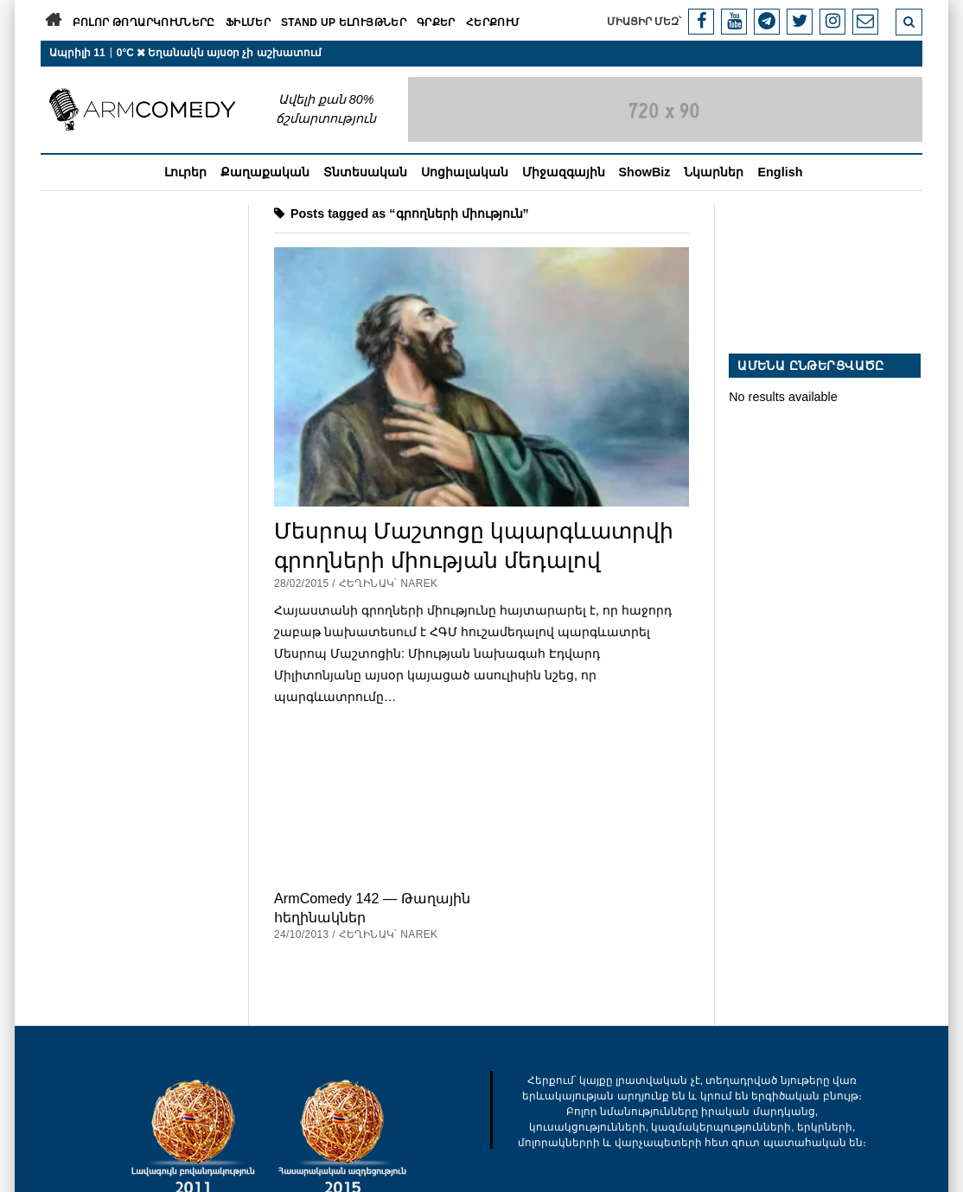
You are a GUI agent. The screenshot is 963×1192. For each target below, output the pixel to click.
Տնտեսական (365, 172)
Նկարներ (713, 172)
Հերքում (493, 22)
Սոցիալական (464, 172)
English (779, 172)
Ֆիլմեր (248, 22)
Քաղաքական (264, 172)
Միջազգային (563, 172)
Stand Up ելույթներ (343, 22)
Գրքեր (436, 22)
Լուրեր (185, 172)
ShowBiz (645, 172)
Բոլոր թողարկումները (144, 22)
